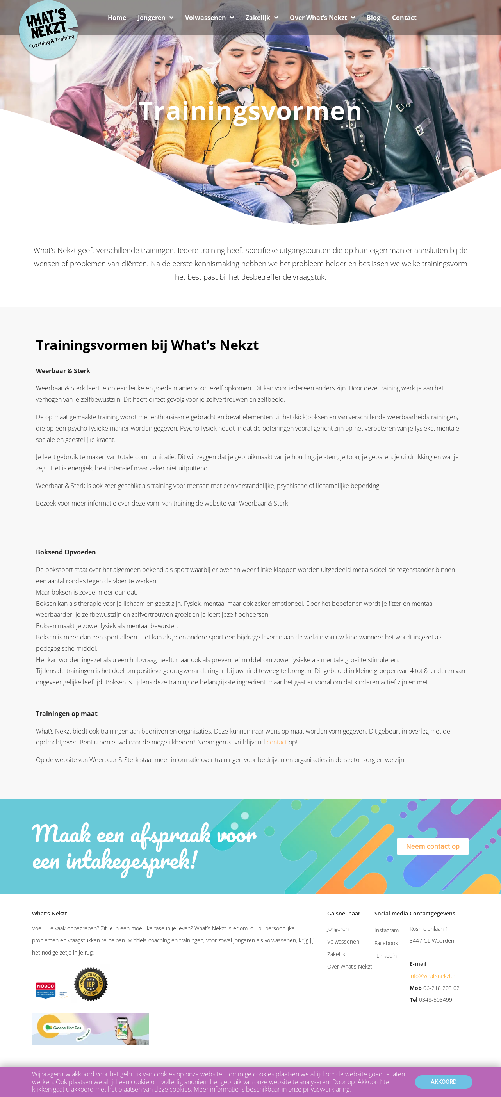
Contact (404, 17)
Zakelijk (262, 18)
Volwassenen (209, 18)
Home (117, 17)
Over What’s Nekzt (322, 18)
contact (277, 742)
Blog (373, 17)
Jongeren (155, 18)
